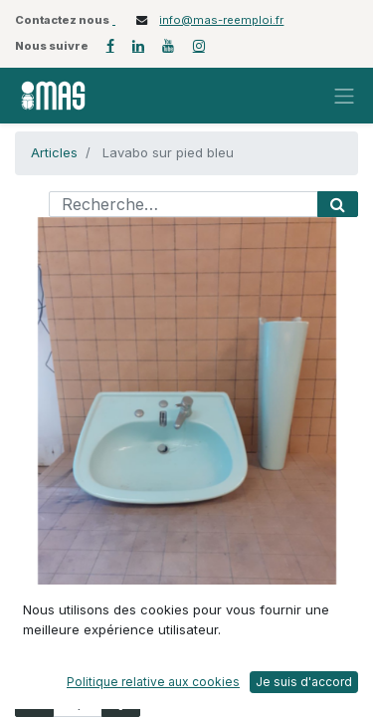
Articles (54, 152)
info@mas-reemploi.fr (221, 20)
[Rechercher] (337, 204)
